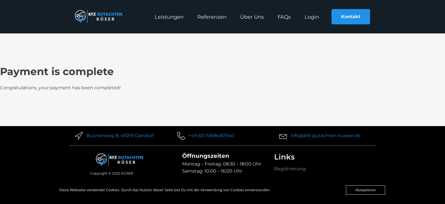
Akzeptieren (365, 189)
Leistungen (169, 17)
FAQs (284, 17)
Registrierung (290, 168)
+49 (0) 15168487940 (211, 135)
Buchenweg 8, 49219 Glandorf (120, 135)
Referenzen (211, 17)
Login (312, 17)
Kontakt (350, 16)
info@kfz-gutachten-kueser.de (326, 135)
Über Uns (252, 17)
